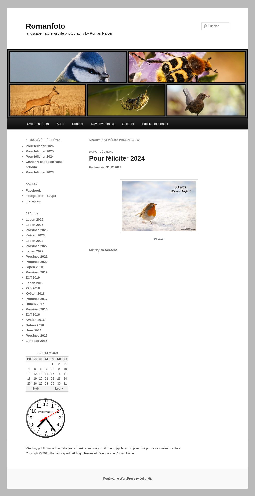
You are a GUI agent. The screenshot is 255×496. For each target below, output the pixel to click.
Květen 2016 (35, 320)
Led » (59, 388)
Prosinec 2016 (36, 309)
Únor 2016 (33, 330)
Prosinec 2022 (36, 246)
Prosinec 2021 (36, 256)
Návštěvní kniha (102, 124)
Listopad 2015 (36, 341)
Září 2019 (33, 277)
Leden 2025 (34, 225)
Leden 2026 (34, 219)
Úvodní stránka (38, 124)
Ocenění (128, 124)
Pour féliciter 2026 (40, 146)
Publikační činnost (155, 124)
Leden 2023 (34, 241)
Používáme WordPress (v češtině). (127, 478)
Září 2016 (33, 314)
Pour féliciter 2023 (40, 172)
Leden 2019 (34, 283)
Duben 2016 (35, 325)
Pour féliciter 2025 (40, 151)
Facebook (33, 190)
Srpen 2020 (34, 267)
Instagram (33, 201)
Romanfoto (45, 26)
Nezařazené (109, 250)
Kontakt (77, 124)
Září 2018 (33, 288)
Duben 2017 (35, 304)
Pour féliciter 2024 (117, 158)
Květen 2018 (35, 293)
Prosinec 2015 (36, 335)
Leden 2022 (34, 251)
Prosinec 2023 (36, 230)
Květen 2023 (35, 235)
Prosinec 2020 (36, 262)
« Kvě (35, 388)
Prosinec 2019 (36, 272)
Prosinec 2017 (36, 299)
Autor (60, 124)
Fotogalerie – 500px (41, 196)
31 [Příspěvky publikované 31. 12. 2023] (65, 383)
